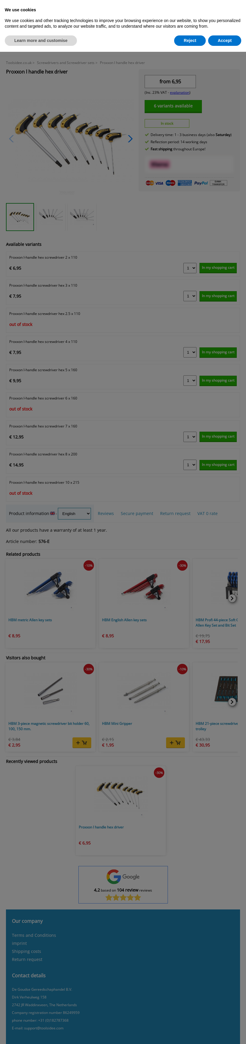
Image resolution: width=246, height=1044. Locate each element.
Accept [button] (225, 40)
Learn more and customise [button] (40, 40)
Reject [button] (190, 40)
